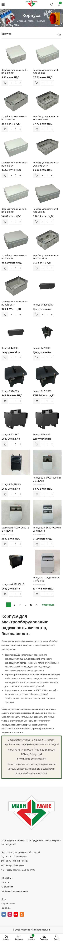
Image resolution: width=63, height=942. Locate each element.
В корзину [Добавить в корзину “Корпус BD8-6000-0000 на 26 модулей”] (36, 544)
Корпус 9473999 (41, 348)
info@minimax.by (15, 865)
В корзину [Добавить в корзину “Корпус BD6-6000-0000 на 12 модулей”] (4, 544)
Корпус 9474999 (10, 391)
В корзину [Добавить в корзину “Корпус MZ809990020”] (4, 594)
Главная (22, 20)
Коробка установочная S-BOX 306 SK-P (46, 118)
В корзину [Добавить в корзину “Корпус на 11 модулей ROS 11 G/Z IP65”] (36, 594)
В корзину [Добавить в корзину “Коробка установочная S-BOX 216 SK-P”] (4, 129)
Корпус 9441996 (9, 348)
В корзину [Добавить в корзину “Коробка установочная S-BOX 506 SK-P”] (36, 175)
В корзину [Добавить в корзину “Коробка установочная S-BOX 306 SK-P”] (36, 129)
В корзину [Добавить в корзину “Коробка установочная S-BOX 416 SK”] (4, 175)
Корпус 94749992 (42, 391)
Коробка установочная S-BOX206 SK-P (46, 257)
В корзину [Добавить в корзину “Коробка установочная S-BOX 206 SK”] (36, 83)
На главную (7, 877)
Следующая (48, 604)
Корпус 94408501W (43, 304)
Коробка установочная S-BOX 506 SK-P (46, 164)
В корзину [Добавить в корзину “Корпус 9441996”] (4, 357)
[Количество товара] (15, 82)
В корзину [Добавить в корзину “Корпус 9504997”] (4, 444)
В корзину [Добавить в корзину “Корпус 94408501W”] (36, 314)
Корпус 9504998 (41, 434)
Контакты (5, 907)
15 (31, 604)
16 (37, 604)
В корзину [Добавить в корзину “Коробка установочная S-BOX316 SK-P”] (4, 314)
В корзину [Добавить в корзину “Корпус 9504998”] (36, 444)
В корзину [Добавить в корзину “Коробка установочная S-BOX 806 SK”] (4, 268)
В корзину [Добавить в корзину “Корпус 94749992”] (36, 401)
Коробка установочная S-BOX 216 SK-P (14, 118)
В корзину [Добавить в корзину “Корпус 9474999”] (4, 401)
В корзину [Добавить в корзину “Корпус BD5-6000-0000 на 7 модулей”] (36, 494)
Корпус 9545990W (11, 484)
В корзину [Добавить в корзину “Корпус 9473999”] (36, 357)
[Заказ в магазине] (59, 34)
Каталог (31, 20)
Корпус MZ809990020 (12, 584)
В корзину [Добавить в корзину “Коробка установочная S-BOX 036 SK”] (4, 83)
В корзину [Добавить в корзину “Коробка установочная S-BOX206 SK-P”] (36, 268)
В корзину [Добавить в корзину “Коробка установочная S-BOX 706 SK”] (36, 222)
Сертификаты (8, 903)
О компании (7, 886)
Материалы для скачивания (14, 891)
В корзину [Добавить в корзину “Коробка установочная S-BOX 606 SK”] (4, 222)
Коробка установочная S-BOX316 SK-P (14, 303)
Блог (3, 899)
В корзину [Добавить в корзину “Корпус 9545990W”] (4, 494)
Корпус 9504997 (10, 434)
